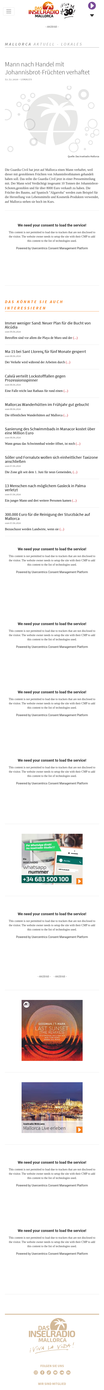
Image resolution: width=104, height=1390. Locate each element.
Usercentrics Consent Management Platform (60, 248)
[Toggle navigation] (8, 11)
